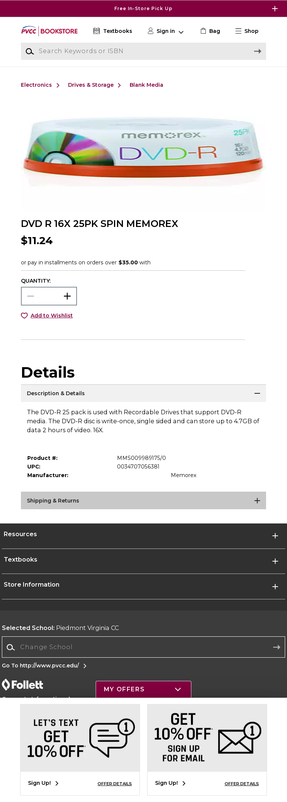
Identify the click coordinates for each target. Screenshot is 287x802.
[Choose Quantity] (49, 296)
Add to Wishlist (52, 315)
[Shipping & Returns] (143, 501)
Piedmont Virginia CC (60, 628)
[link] (209, 31)
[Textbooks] (112, 31)
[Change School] (143, 647)
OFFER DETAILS (115, 783)
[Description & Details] (143, 394)
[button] (250, 31)
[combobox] (143, 647)
